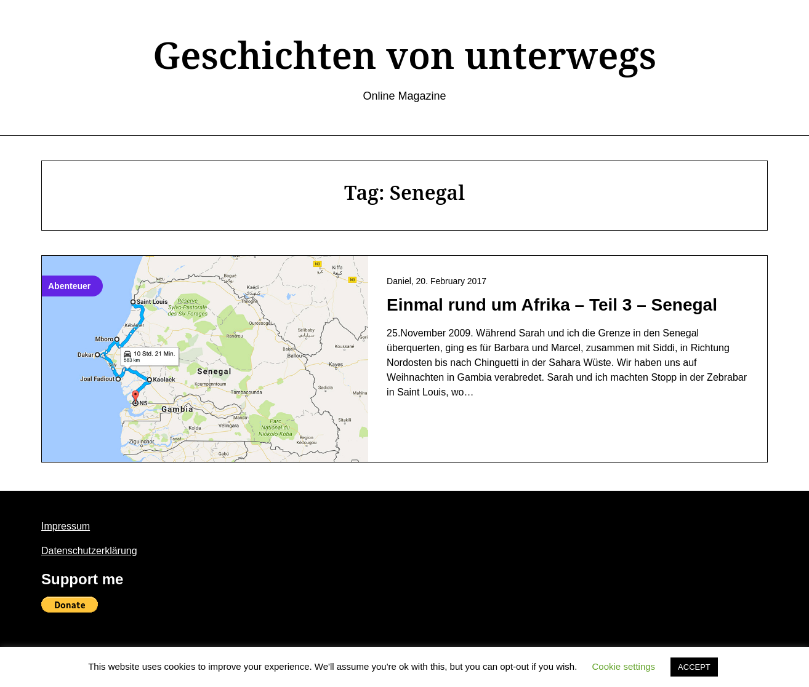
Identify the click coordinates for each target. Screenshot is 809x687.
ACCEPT (694, 667)
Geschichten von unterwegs (404, 55)
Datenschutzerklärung (89, 551)
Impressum (65, 526)
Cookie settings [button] (624, 666)
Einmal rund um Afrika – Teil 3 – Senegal (552, 304)
